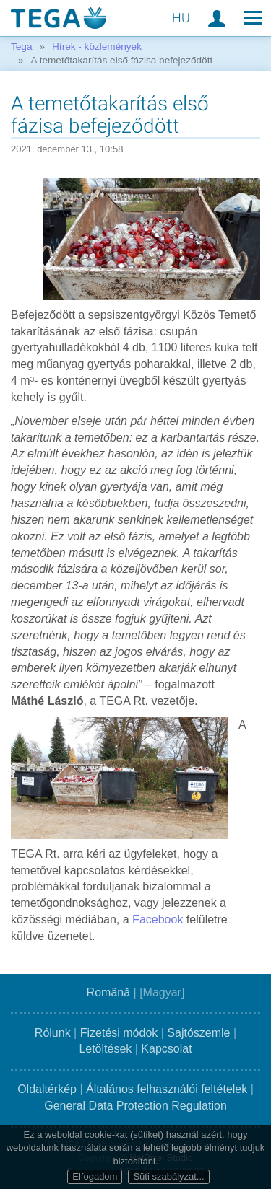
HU (181, 17)
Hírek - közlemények (97, 46)
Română (108, 992)
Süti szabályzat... (168, 1176)
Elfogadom (94, 1176)
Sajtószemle (198, 1033)
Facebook (159, 919)
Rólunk (53, 1033)
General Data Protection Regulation (135, 1106)
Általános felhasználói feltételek (166, 1089)
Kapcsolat (166, 1049)
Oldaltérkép (47, 1089)
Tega (21, 46)
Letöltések (105, 1049)
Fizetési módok (119, 1033)
